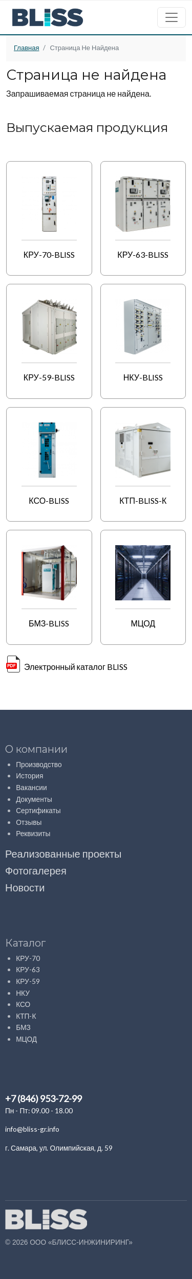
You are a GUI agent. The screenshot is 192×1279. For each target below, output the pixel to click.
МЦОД (143, 623)
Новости (25, 887)
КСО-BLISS (49, 500)
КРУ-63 (28, 969)
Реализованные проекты (63, 853)
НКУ (23, 993)
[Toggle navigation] (171, 17)
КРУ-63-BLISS (142, 254)
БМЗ (23, 1027)
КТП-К (26, 1016)
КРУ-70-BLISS (49, 254)
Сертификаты (38, 810)
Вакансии (31, 787)
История (29, 775)
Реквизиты (34, 833)
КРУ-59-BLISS (49, 377)
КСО (23, 1004)
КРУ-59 (28, 981)
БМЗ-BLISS (49, 623)
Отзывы (28, 822)
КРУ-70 (28, 958)
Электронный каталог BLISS (75, 666)
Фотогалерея (36, 870)
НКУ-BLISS (143, 377)
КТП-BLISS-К (142, 500)
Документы (34, 799)
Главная (26, 47)
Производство (38, 764)
